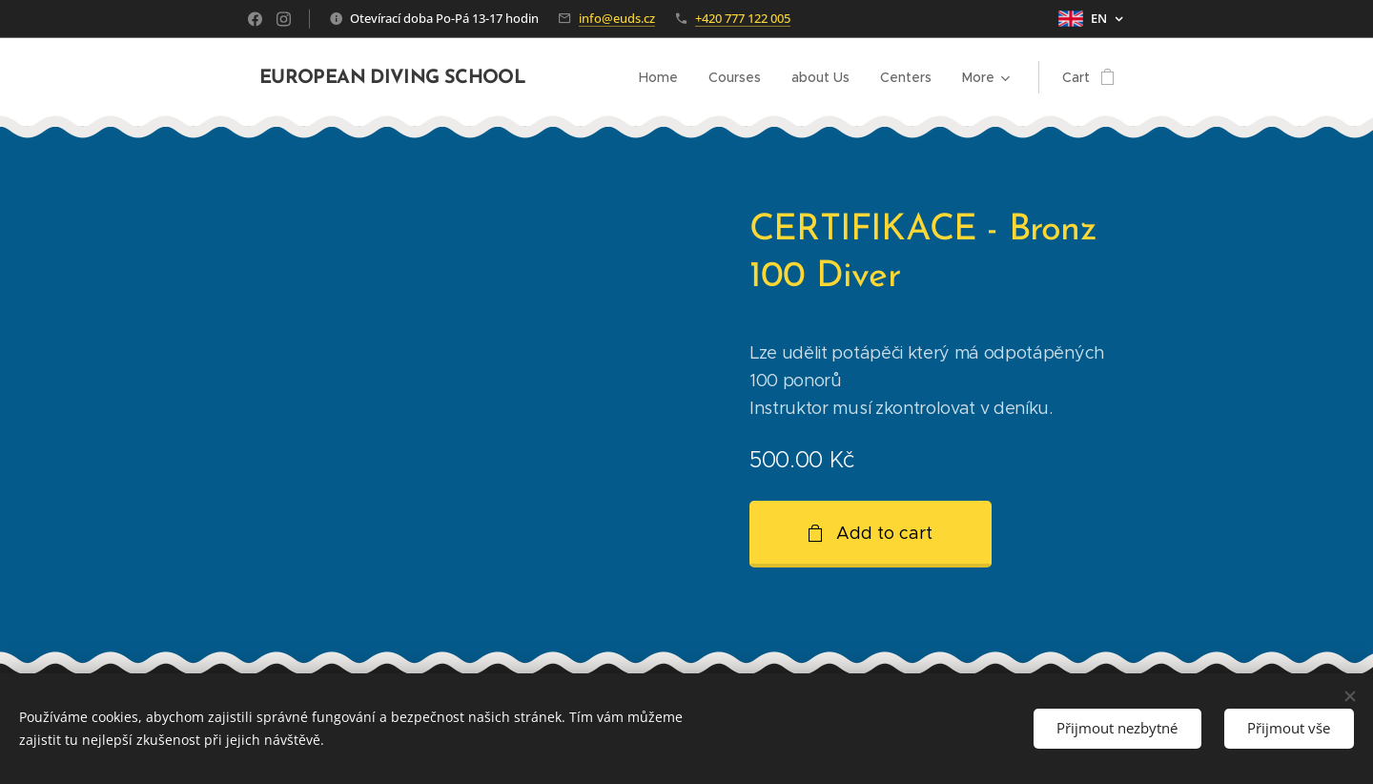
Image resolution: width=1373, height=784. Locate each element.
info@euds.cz (617, 18)
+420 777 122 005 (742, 18)
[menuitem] (663, 77)
